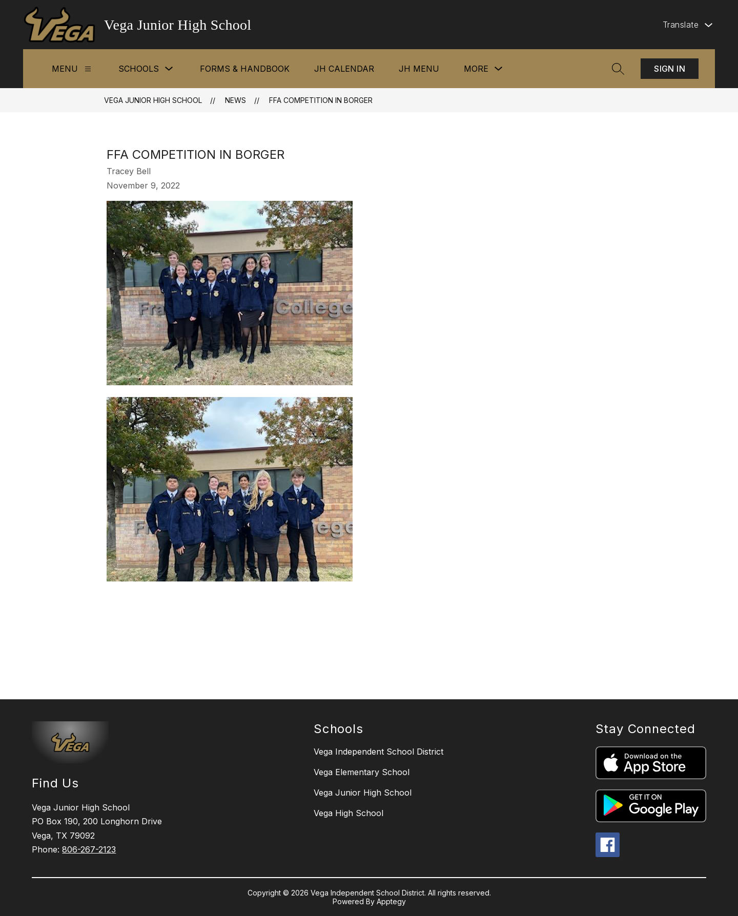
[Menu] (88, 69)
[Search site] (618, 68)
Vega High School (348, 813)
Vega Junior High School (153, 100)
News (235, 100)
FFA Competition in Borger (321, 100)
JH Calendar (344, 69)
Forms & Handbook (245, 69)
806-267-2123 (89, 849)
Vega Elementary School (361, 772)
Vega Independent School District (378, 751)
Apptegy (391, 901)
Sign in (669, 69)
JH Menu (419, 69)
